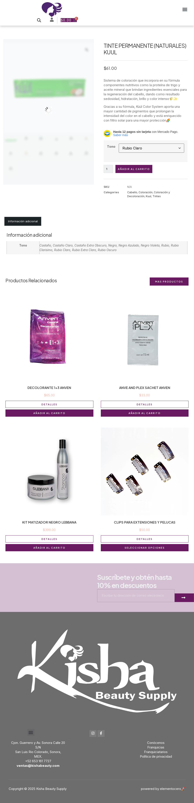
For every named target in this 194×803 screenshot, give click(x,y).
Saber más (120, 135)
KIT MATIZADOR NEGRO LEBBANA (49, 522)
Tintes (157, 196)
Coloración (146, 192)
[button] (185, 9)
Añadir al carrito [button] (49, 413)
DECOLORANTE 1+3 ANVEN (49, 387)
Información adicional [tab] (23, 221)
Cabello (132, 192)
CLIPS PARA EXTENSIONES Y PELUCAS (144, 522)
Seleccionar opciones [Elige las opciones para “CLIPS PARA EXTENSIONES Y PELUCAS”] (145, 547)
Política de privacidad (156, 756)
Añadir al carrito (134, 169)
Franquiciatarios (156, 752)
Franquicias (155, 747)
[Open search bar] (39, 20)
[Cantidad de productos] (108, 169)
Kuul (148, 196)
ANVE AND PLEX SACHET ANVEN (144, 387)
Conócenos (156, 743)
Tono (111, 146)
